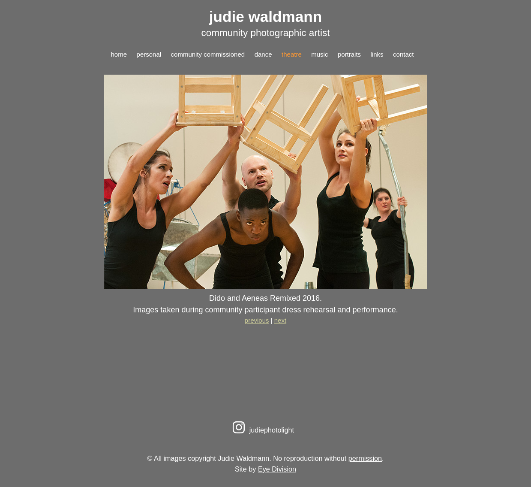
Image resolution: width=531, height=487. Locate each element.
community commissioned (208, 54)
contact (403, 54)
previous (257, 320)
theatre (292, 54)
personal (149, 54)
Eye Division (277, 469)
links (377, 54)
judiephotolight (262, 430)
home (119, 54)
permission (365, 458)
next (280, 320)
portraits (349, 54)
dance (263, 54)
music (319, 54)
